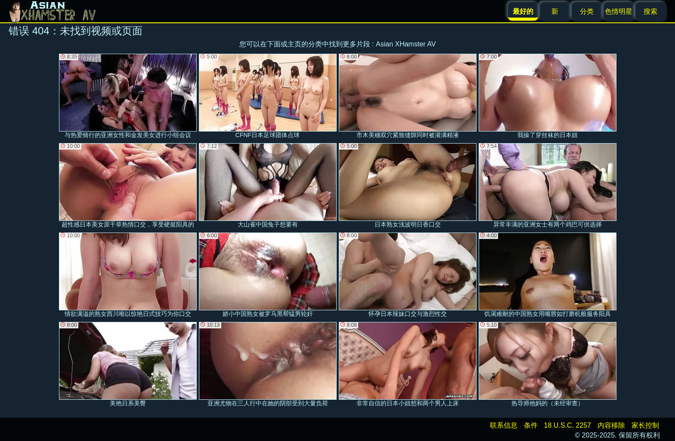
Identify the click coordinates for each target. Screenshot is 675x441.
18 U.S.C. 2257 (567, 425)
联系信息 (503, 425)
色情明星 (618, 11)
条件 (531, 425)
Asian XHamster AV (406, 44)
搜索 (650, 11)
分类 (587, 11)
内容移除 (611, 425)
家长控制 (645, 425)
